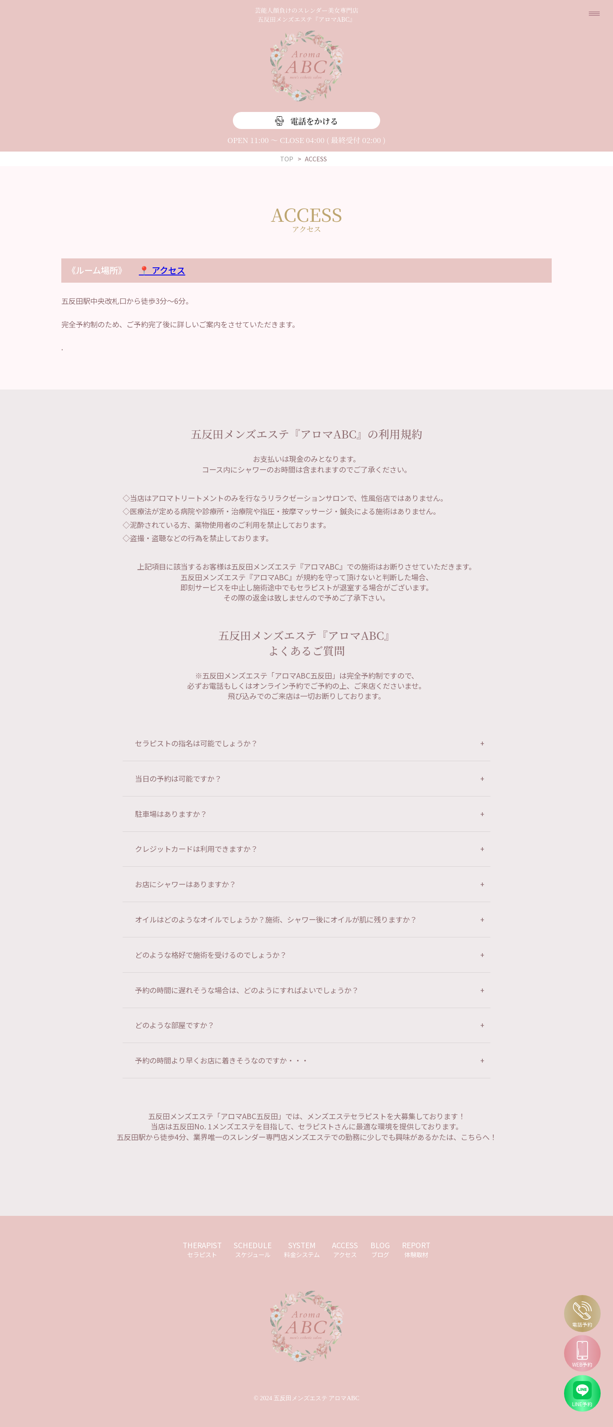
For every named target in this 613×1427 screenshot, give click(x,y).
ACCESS (345, 1249)
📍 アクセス (162, 270)
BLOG (380, 1249)
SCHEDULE (253, 1249)
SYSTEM (302, 1249)
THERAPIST (202, 1249)
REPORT (416, 1249)
